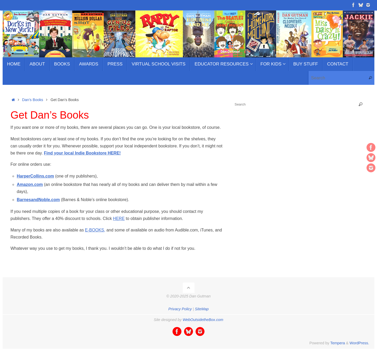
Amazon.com (30, 184)
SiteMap (202, 309)
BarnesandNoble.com (38, 199)
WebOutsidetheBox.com (203, 320)
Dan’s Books (32, 100)
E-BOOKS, (95, 230)
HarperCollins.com (35, 176)
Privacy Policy (180, 309)
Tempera (337, 343)
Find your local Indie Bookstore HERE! (82, 153)
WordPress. (359, 343)
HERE (119, 218)
